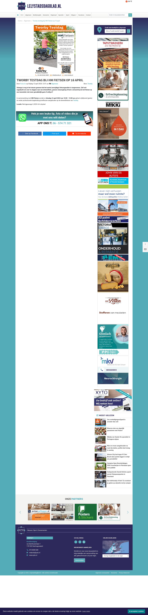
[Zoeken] (130, 15)
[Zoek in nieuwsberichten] (118, 15)
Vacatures (81, 15)
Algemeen (28, 15)
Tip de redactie (79, 134)
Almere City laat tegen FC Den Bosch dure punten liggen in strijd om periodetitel (118, 457)
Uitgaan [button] (73, 15)
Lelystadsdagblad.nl (44, 6)
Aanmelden (79, 560)
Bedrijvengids (37, 15)
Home (20, 21)
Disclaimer (114, 573)
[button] (17, 512)
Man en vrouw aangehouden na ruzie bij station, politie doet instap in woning (118, 448)
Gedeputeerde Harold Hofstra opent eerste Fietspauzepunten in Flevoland (119, 474)
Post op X (54, 134)
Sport (67, 15)
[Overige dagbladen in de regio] (115, 555)
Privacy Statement (124, 573)
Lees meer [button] (86, 611)
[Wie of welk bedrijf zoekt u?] (115, 31)
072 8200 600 (33, 550)
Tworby (90, 84)
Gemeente (46, 15)
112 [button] (21, 15)
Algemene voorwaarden (102, 573)
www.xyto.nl (33, 555)
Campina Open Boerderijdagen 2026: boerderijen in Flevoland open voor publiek (119, 465)
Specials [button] (60, 15)
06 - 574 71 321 (62, 123)
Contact (88, 15)
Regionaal (54, 15)
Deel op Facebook (30, 134)
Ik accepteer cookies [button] (136, 611)
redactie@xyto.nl (34, 553)
